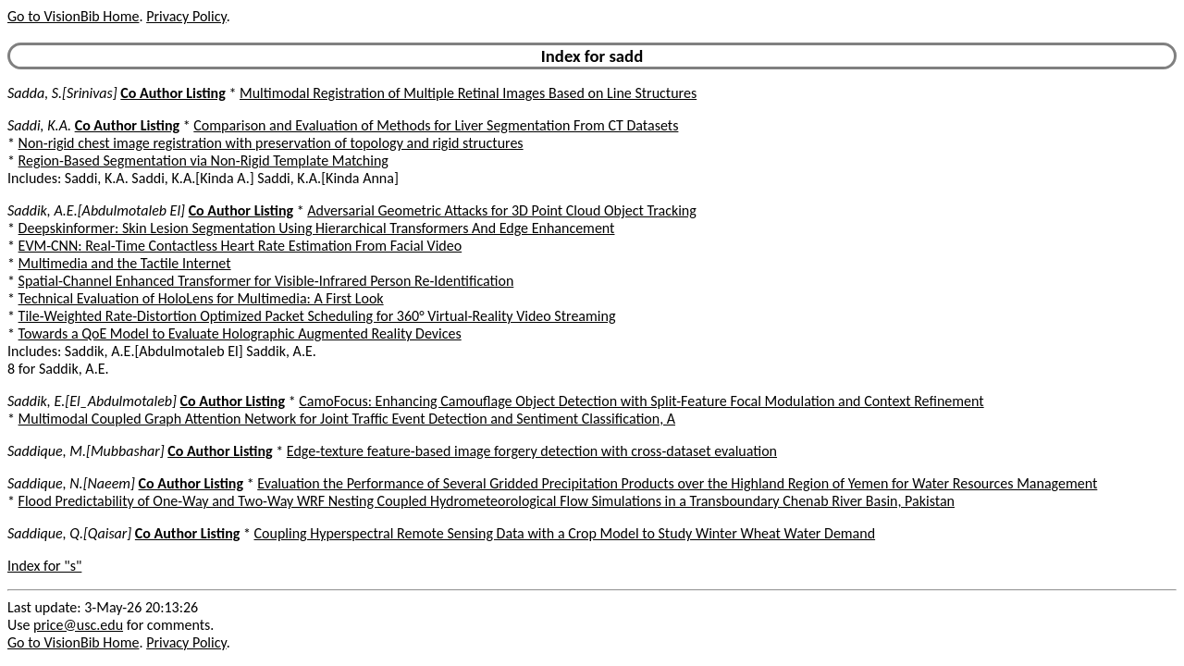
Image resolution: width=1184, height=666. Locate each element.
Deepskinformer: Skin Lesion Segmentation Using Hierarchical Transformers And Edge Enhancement (316, 228)
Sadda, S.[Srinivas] (62, 93)
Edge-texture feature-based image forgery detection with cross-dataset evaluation (532, 451)
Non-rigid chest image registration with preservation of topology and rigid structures (271, 143)
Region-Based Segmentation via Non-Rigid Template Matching (203, 160)
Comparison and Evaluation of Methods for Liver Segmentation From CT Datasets (435, 125)
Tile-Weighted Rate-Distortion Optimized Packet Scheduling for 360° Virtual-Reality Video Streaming (317, 316)
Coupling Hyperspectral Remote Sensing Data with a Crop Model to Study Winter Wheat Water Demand (565, 533)
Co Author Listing (172, 93)
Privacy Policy (186, 16)
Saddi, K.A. (39, 125)
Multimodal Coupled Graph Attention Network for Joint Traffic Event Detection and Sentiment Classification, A (346, 418)
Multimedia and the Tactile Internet (124, 263)
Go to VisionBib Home (73, 16)
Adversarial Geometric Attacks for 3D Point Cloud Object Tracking (502, 210)
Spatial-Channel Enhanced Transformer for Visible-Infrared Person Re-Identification (266, 281)
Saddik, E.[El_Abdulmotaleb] (92, 401)
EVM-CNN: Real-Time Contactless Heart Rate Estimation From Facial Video (240, 245)
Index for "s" (44, 565)
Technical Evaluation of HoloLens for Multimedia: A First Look (201, 298)
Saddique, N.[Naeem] (71, 483)
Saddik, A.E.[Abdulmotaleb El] (96, 210)
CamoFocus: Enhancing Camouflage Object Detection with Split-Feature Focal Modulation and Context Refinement (641, 401)
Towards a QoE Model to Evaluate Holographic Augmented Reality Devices (240, 333)
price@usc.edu (78, 625)
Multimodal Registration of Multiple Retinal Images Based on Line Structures (468, 93)
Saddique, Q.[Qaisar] (69, 533)
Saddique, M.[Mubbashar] (86, 451)
